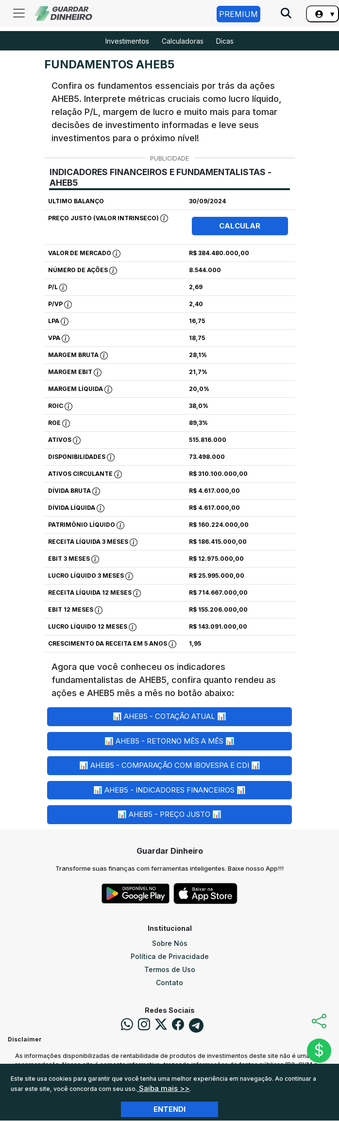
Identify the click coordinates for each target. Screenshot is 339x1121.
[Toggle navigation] (19, 13)
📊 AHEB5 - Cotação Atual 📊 (169, 716)
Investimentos (127, 41)
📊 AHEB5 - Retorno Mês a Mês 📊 (169, 741)
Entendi (169, 1109)
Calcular (239, 225)
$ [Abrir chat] (319, 1050)
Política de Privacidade (170, 956)
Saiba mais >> (163, 1088)
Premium (238, 14)
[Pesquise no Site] (286, 14)
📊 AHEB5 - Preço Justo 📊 (169, 814)
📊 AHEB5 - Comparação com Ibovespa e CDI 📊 (169, 765)
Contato (169, 982)
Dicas (225, 41)
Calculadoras (182, 41)
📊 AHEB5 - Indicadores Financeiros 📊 (169, 790)
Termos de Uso (169, 969)
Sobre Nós (169, 943)
